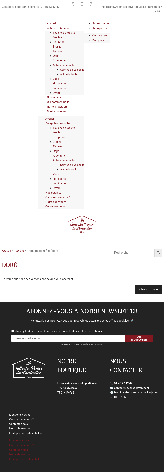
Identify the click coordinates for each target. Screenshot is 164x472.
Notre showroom (57, 106)
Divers (56, 92)
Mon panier (100, 28)
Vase (56, 79)
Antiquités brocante (59, 28)
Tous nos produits (64, 32)
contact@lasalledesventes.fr (131, 388)
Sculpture (59, 42)
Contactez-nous (56, 111)
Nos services (55, 97)
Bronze (57, 46)
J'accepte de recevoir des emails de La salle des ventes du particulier (59, 331)
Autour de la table (64, 65)
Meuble (57, 37)
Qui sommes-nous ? (59, 102)
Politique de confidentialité (25, 433)
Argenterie (59, 60)
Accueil (51, 23)
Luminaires (60, 88)
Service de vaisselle (72, 69)
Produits (19, 251)
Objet (56, 55)
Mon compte (101, 23)
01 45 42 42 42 (123, 383)
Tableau (58, 51)
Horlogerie (59, 83)
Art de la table (68, 74)
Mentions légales (19, 414)
